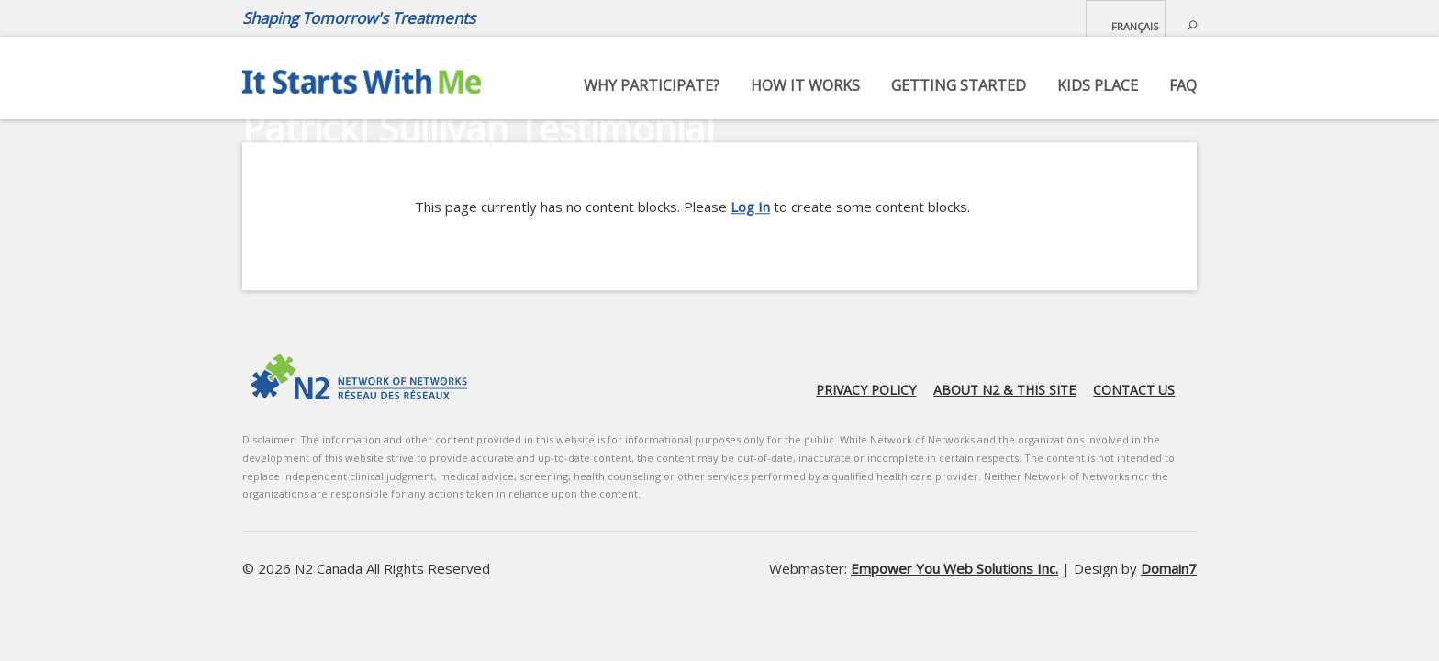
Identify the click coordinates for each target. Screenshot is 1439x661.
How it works (805, 85)
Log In (750, 206)
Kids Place (1097, 85)
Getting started (958, 85)
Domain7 (1169, 568)
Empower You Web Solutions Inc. (954, 568)
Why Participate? (652, 85)
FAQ (1183, 85)
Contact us (1134, 389)
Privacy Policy (866, 389)
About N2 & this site (1004, 389)
